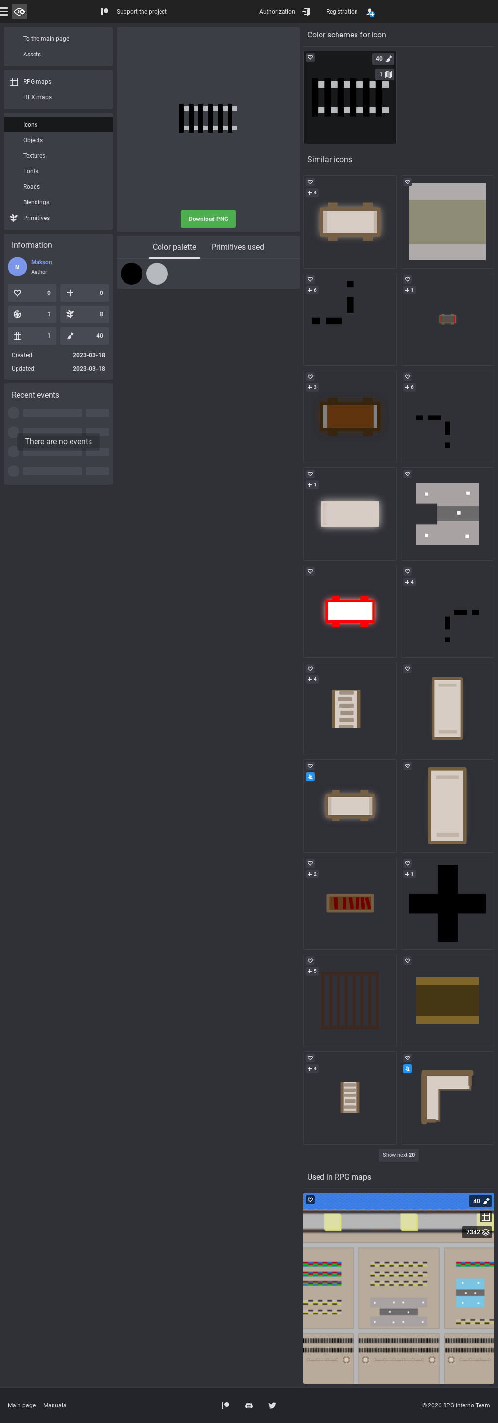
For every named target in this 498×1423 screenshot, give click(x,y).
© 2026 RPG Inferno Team (456, 1405)
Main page (22, 1405)
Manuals (54, 1405)
